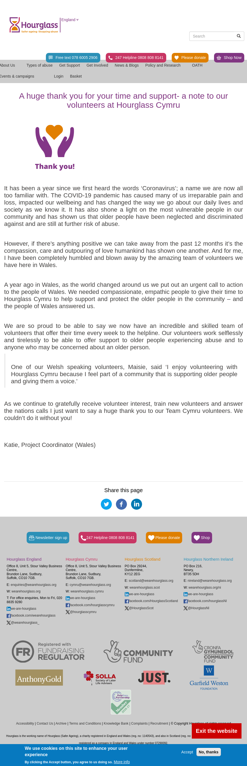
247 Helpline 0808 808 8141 (136, 57)
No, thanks (209, 752)
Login (58, 76)
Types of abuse (39, 65)
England (68, 20)
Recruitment (159, 723)
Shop (202, 538)
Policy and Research (165, 65)
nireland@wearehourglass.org (210, 581)
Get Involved (97, 65)
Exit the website (216, 731)
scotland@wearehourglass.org (151, 581)
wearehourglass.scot (145, 587)
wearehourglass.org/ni (204, 587)
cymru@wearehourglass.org (90, 585)
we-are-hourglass (21, 609)
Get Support (69, 65)
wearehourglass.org (26, 591)
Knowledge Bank (116, 723)
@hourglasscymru (81, 612)
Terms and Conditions (85, 723)
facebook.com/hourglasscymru (90, 605)
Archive (60, 723)
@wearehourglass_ (23, 623)
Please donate (190, 57)
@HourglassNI (196, 608)
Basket (76, 76)
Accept (187, 752)
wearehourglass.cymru (87, 591)
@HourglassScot (139, 608)
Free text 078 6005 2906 (73, 57)
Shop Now (229, 57)
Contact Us (45, 723)
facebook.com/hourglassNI (205, 601)
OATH (199, 65)
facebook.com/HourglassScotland (151, 601)
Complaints (139, 723)
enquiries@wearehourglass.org (33, 585)
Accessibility (25, 723)
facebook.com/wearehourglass (31, 615)
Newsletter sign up (48, 538)
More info (122, 762)
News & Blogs (127, 65)
